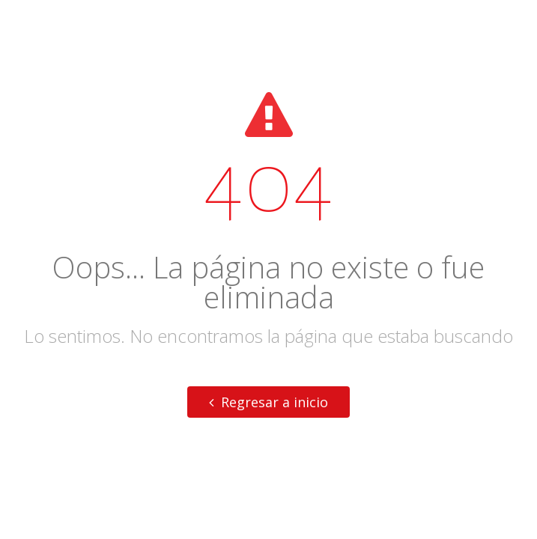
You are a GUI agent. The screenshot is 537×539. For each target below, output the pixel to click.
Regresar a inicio (268, 402)
